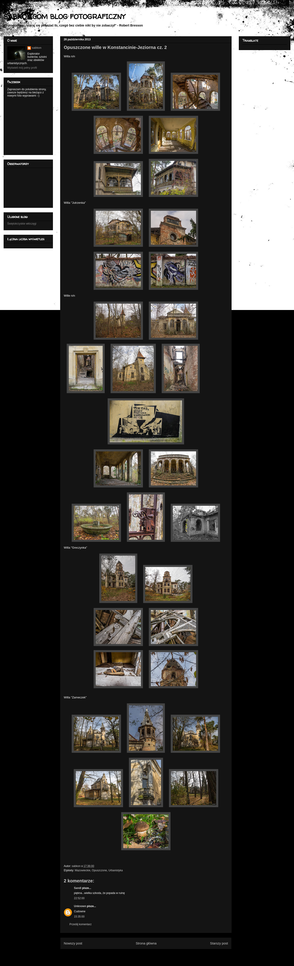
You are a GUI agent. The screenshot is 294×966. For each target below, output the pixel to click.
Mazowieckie (82, 870)
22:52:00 (79, 898)
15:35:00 (79, 916)
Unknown (80, 906)
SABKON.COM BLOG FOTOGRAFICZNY (64, 16)
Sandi (77, 888)
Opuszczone (99, 870)
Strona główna (146, 943)
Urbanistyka (115, 870)
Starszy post (219, 943)
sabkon (36, 47)
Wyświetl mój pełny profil (22, 67)
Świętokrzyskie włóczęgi (21, 223)
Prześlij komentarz (80, 924)
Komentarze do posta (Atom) (153, 954)
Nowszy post (73, 943)
